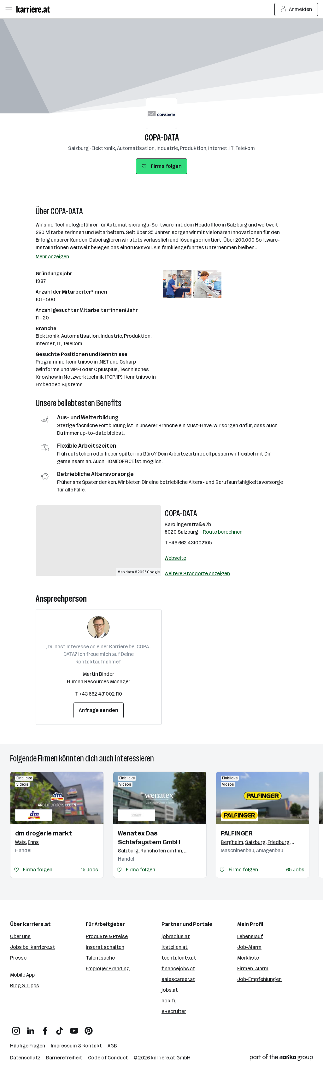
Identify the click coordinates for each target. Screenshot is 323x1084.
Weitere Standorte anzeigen (197, 573)
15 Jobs (89, 870)
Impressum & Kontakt (76, 1046)
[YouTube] (74, 1028)
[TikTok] (60, 1028)
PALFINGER (237, 833)
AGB (112, 1046)
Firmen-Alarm (252, 969)
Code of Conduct (108, 1058)
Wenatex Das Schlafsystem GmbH (149, 837)
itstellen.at (175, 947)
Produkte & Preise (107, 936)
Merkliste (248, 958)
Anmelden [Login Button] (296, 9)
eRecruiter (174, 1011)
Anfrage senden (98, 710)
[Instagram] (16, 1028)
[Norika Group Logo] (281, 1058)
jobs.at (170, 990)
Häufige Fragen (27, 1046)
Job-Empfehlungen (259, 979)
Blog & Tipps (24, 986)
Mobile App (22, 975)
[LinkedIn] (31, 1028)
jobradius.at (176, 936)
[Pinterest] (89, 1028)
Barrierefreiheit (64, 1058)
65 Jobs (295, 870)
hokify (169, 1001)
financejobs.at (178, 969)
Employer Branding (108, 969)
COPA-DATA (161, 137)
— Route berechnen (221, 532)
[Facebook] (45, 1028)
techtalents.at (179, 958)
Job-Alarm (249, 947)
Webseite (175, 558)
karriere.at (163, 1058)
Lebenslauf (250, 936)
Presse (18, 958)
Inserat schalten (105, 947)
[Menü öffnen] (8, 9)
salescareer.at (178, 979)
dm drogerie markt (43, 833)
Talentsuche (100, 958)
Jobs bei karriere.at (32, 947)
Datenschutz (25, 1058)
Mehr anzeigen (52, 257)
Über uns (20, 936)
